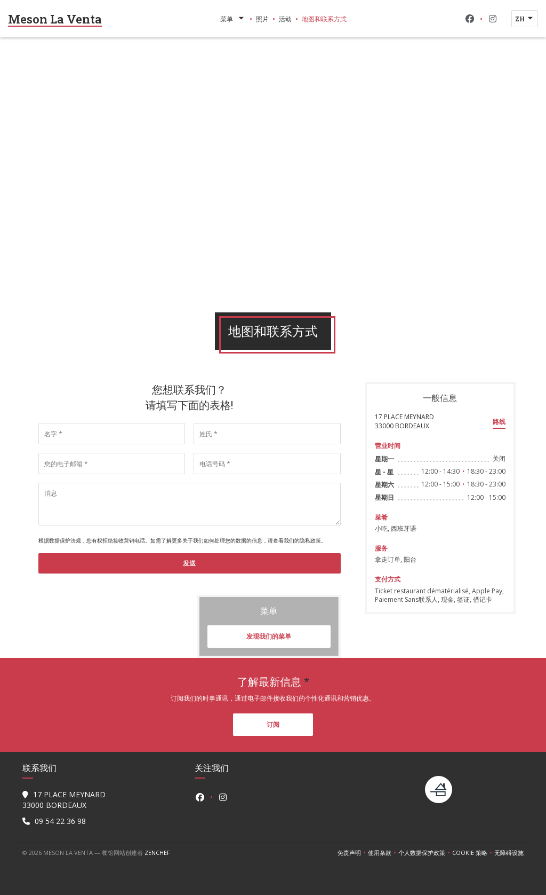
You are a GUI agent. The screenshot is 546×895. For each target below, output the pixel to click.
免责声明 (353, 853)
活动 (285, 18)
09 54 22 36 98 (60, 821)
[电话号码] (267, 463)
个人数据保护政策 (425, 853)
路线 (499, 421)
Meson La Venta (55, 19)
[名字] (111, 433)
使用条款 (383, 853)
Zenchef (157, 853)
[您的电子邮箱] (111, 463)
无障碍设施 (509, 853)
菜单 (233, 18)
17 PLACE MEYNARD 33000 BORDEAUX (404, 421)
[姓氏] (267, 433)
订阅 (273, 724)
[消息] (189, 504)
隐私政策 (310, 540)
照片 (262, 18)
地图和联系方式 (324, 18)
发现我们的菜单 (268, 636)
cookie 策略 (473, 853)
